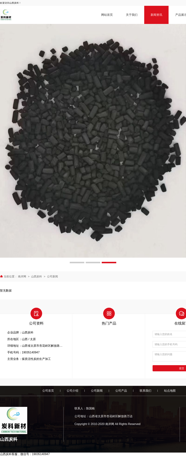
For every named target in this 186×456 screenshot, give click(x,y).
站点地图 (170, 390)
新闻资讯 (156, 14)
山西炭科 (36, 276)
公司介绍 (72, 390)
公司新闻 (52, 276)
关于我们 (132, 14)
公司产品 (121, 390)
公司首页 (48, 390)
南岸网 (22, 276)
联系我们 (145, 390)
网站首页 (107, 14)
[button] (77, 262)
